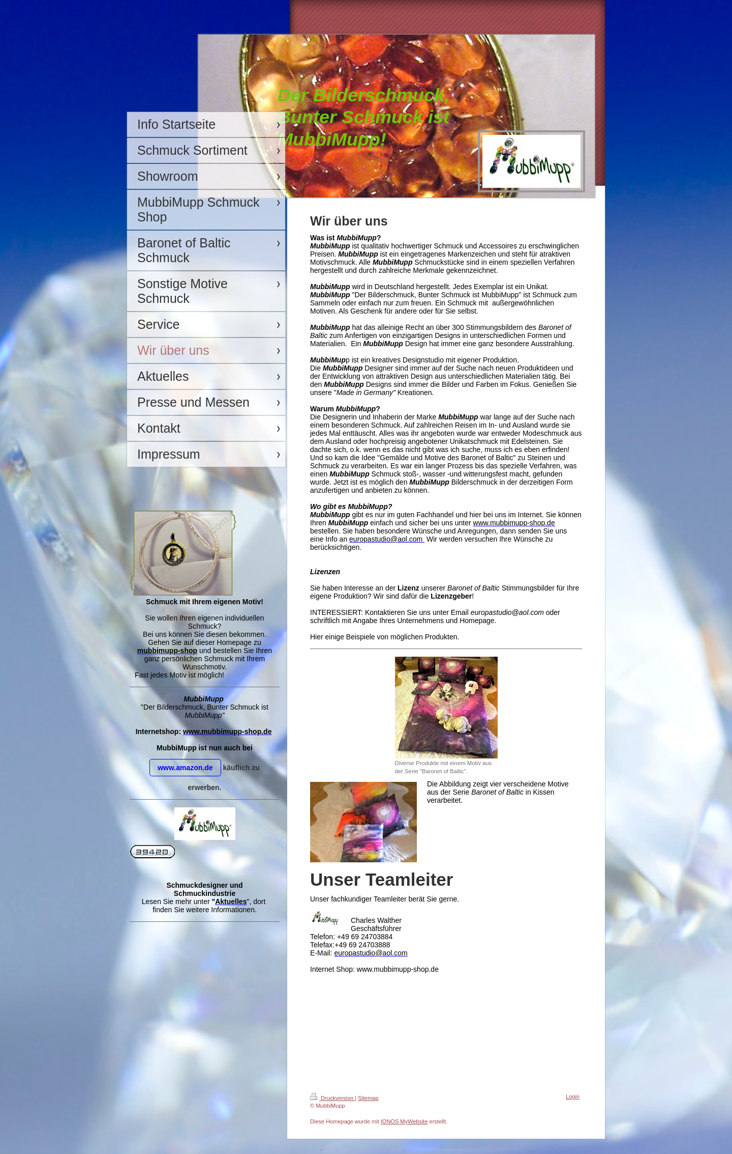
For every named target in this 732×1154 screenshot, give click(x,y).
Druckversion (332, 1098)
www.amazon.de (185, 768)
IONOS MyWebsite (404, 1121)
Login (573, 1096)
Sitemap (368, 1098)
